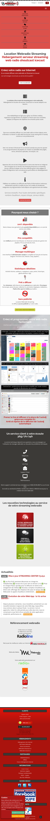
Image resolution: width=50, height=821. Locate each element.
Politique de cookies (11, 809)
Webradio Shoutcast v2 (25, 748)
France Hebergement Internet (25, 762)
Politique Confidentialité (25, 773)
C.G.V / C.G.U (25, 769)
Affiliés (25, 760)
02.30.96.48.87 (26, 726)
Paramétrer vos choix (18, 816)
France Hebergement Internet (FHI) (28, 818)
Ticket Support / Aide (25, 716)
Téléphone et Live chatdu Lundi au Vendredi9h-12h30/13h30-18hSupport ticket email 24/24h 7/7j (25, 732)
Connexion (40, 3)
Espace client (25, 714)
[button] (25, 82)
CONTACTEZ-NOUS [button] (25, 200)
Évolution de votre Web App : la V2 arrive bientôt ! (23, 597)
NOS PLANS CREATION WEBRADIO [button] (25, 309)
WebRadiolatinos (25, 757)
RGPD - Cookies (25, 775)
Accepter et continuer (18, 812)
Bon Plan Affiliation (25, 777)
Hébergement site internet (25, 742)
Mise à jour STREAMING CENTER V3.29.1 (26, 576)
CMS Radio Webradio (25, 744)
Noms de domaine (25, 746)
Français (34, 3)
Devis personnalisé (25, 718)
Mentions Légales (25, 771)
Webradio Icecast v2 (25, 750)
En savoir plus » (40, 592)
